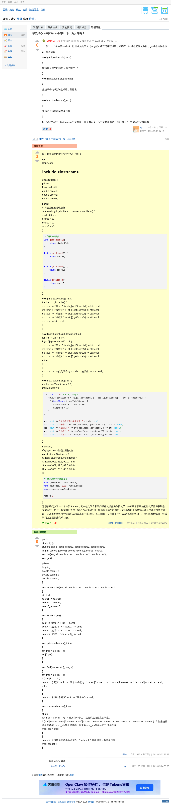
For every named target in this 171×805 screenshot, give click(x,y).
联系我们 (62, 802)
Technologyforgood (115, 523)
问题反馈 (11, 65)
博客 (10, 40)
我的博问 (67, 27)
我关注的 (53, 27)
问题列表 (38, 27)
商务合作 (71, 802)
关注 (12, 9)
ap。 (142, 127)
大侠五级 (131, 523)
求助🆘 (47, 129)
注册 (31, 19)
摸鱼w (124, 754)
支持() (53, 766)
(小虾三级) (145, 754)
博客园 (91, 802)
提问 (23, 35)
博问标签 (82, 27)
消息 (43, 9)
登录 (19, 19)
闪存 (10, 29)
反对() (61, 766)
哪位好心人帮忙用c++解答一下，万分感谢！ (58, 33)
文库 (10, 56)
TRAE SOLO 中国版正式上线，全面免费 (57, 139)
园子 (5, 9)
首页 (4, 2)
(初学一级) (145, 766)
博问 (10, 35)
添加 (23, 51)
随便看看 (34, 9)
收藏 (10, 51)
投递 (23, 46)
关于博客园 (51, 802)
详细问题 (96, 27)
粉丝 (18, 9)
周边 (22, 2)
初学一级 (152, 127)
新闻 (10, 2)
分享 (167, 139)
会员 (16, 2)
